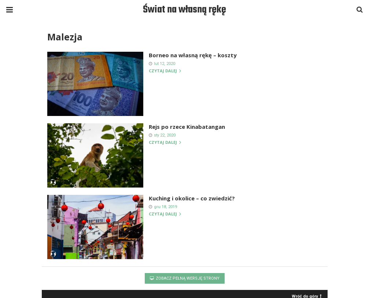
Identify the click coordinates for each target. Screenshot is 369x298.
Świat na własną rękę (184, 10)
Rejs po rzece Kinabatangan (187, 126)
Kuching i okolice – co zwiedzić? (192, 198)
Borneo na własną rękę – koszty (193, 55)
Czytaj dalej (165, 71)
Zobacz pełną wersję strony (184, 278)
